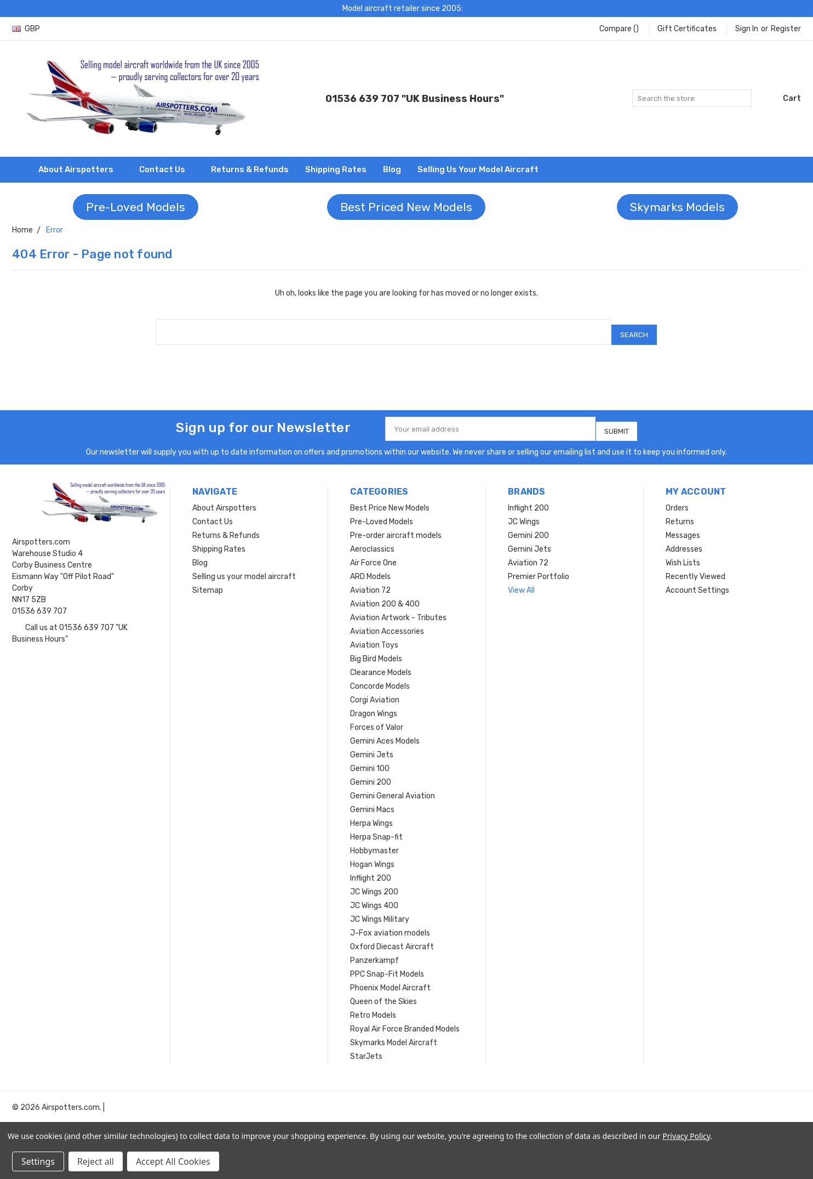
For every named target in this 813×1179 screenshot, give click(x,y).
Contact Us (166, 169)
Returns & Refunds (250, 169)
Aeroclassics (372, 540)
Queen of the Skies (383, 992)
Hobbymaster (374, 841)
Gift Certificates (687, 28)
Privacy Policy (686, 1136)
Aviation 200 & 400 (385, 594)
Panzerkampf (374, 951)
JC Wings (524, 512)
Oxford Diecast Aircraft (392, 937)
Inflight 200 (370, 869)
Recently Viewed (695, 567)
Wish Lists (683, 553)
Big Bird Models (376, 649)
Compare (619, 28)
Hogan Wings (372, 855)
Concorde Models (380, 677)
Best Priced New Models (406, 207)
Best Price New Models (390, 498)
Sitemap (207, 581)
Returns (680, 512)
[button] (135, 207)
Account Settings (697, 581)
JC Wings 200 (374, 882)
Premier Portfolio (538, 567)
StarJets (366, 1047)
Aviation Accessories (387, 622)
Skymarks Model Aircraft (393, 1033)
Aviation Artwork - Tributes (398, 608)
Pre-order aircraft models (396, 526)
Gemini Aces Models (385, 731)
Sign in (746, 28)
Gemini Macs (372, 800)
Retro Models (373, 1006)
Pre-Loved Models (135, 207)
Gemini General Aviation (392, 786)
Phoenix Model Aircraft (390, 978)
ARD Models (370, 567)
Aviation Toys (374, 635)
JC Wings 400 (374, 896)
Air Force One (373, 553)
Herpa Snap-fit (376, 827)
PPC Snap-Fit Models (387, 965)
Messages (683, 526)
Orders (677, 498)
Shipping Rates (336, 169)
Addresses (684, 540)
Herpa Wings (371, 814)
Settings (38, 1161)
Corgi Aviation (374, 690)
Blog (392, 169)
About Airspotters (80, 169)
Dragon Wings (373, 704)
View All (521, 581)
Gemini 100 (370, 759)
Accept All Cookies (173, 1161)
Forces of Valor (376, 718)
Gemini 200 (370, 773)
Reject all (95, 1161)
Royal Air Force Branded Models (405, 1019)
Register (786, 28)
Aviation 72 (370, 581)
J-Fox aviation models (390, 923)
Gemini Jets (371, 745)
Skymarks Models (677, 207)
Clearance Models (380, 663)
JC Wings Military (379, 910)
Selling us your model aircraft (478, 169)
